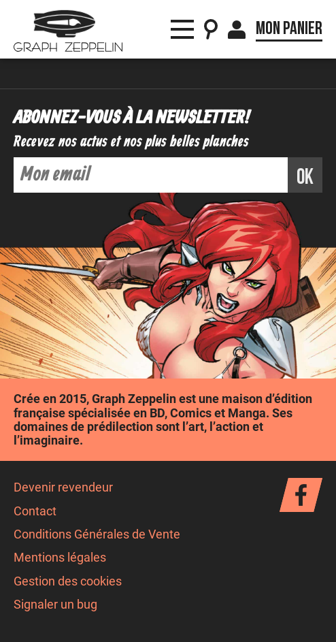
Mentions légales (60, 557)
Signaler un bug (55, 604)
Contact (35, 511)
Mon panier (289, 28)
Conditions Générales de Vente (97, 534)
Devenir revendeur (63, 487)
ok (305, 177)
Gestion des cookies (68, 581)
